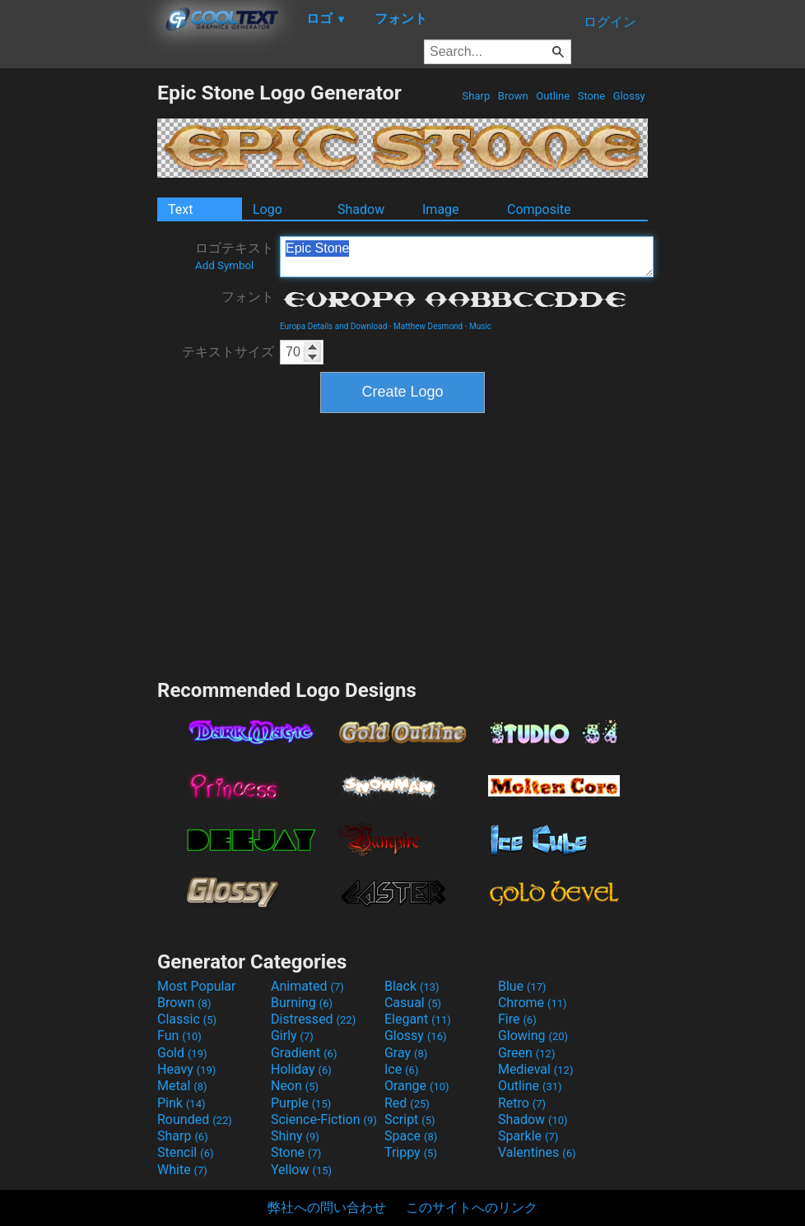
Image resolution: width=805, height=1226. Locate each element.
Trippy (410, 1152)
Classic (186, 1019)
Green (527, 1053)
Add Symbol (224, 265)
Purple (301, 1103)
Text (180, 209)
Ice (401, 1069)
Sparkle (528, 1136)
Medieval (536, 1069)
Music (480, 326)
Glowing (533, 1035)
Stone (591, 96)
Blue (522, 986)
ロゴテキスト (234, 256)
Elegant (417, 1019)
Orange (416, 1086)
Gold (182, 1053)
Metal (182, 1086)
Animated (307, 986)
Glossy (629, 96)
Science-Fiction (324, 1119)
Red (407, 1103)
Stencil (185, 1152)
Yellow (301, 1169)
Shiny (295, 1136)
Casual (412, 1002)
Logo (267, 209)
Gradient (304, 1053)
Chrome (532, 1002)
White (182, 1169)
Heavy (186, 1069)
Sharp (475, 96)
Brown (513, 96)
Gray (405, 1053)
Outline (552, 96)
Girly (292, 1035)
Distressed (313, 1019)
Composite (539, 209)
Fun (179, 1035)
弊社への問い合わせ (327, 1207)
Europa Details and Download (333, 326)
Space (410, 1136)
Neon (295, 1086)
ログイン (610, 22)
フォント (247, 296)
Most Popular (196, 986)
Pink (181, 1103)
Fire (517, 1019)
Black (412, 986)
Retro (522, 1103)
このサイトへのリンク (471, 1207)
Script (409, 1119)
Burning (302, 1002)
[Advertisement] (78, 327)
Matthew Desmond (428, 326)
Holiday (301, 1069)
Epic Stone (467, 256)
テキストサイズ (228, 352)
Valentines (537, 1152)
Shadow (360, 209)
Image (440, 209)
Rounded (194, 1119)
